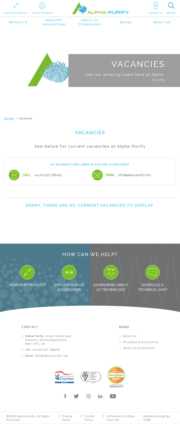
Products (18, 22)
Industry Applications (54, 22)
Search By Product (27, 276)
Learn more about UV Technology (111, 278)
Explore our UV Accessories (69, 278)
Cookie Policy (89, 418)
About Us (162, 22)
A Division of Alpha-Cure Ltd (121, 418)
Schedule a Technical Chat (153, 278)
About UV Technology (90, 22)
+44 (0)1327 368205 (48, 175)
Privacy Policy (67, 418)
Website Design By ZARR (156, 418)
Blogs (126, 22)
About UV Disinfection (139, 348)
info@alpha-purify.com (134, 175)
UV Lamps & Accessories (140, 342)
